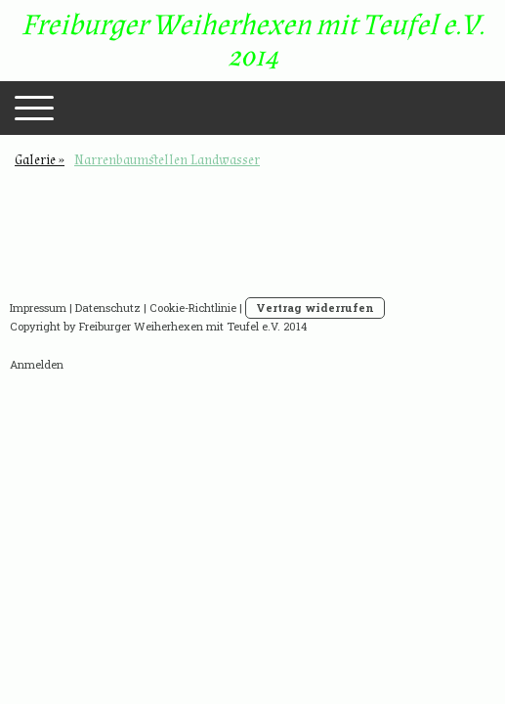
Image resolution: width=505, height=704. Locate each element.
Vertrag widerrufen (315, 307)
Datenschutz (108, 307)
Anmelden (36, 364)
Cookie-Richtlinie (192, 307)
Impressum (38, 307)
